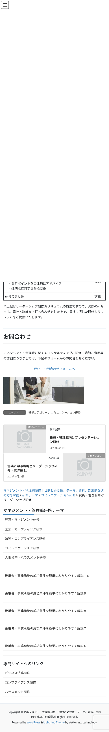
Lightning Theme (54, 722)
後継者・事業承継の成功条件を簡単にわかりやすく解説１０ (47, 575)
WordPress (33, 722)
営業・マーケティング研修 (23, 529)
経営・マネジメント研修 (22, 519)
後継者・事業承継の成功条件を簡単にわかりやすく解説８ (46, 610)
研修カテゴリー (37, 412)
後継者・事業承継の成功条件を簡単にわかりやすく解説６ (46, 646)
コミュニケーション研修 (66, 412)
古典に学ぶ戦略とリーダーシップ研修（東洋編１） (32, 468)
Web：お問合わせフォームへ (54, 368)
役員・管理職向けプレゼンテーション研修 (75, 439)
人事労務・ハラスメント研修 (25, 557)
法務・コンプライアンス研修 (25, 538)
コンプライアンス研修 (20, 682)
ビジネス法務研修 (17, 673)
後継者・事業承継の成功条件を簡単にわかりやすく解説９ (46, 593)
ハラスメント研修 (17, 691)
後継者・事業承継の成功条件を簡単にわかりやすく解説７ (46, 628)
